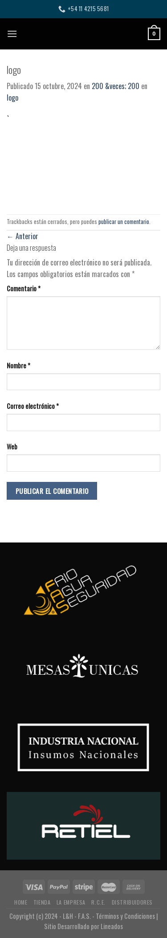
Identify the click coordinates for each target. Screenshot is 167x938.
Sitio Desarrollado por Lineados (83, 926)
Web (12, 446)
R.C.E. (98, 902)
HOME (20, 902)
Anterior (22, 236)
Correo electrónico (33, 406)
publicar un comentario (123, 221)
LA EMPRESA (71, 902)
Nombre (18, 365)
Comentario (24, 288)
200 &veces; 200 (115, 86)
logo (12, 97)
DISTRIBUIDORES (132, 902)
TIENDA (42, 902)
